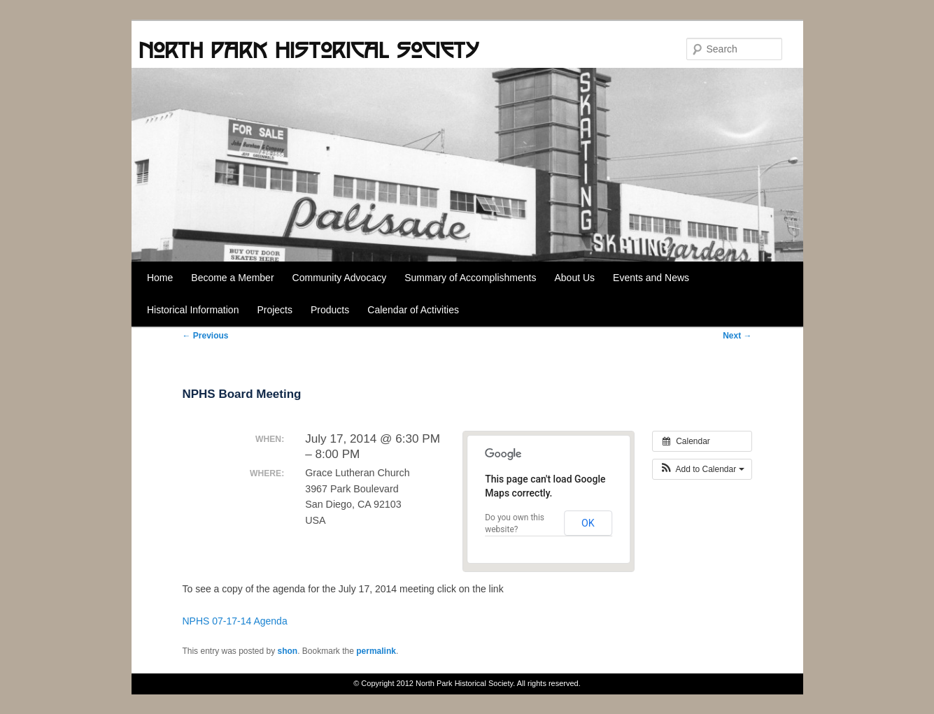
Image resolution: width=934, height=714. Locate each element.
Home (160, 277)
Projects (274, 309)
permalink (376, 651)
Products (330, 309)
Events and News (651, 277)
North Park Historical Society (309, 49)
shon (288, 651)
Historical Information (193, 309)
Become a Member (232, 277)
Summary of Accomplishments (470, 277)
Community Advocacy (339, 277)
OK (588, 523)
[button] (702, 469)
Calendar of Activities (413, 309)
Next (737, 336)
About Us (574, 277)
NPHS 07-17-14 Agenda (234, 621)
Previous (205, 336)
